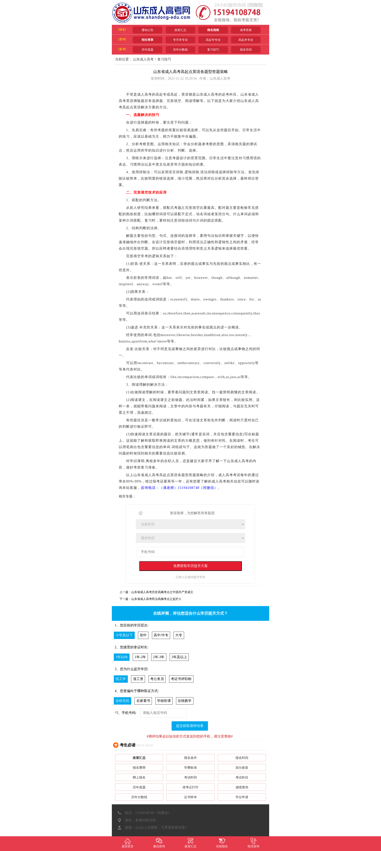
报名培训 (246, 49)
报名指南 (213, 30)
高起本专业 (245, 40)
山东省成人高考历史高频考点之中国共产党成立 (162, 592)
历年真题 (147, 49)
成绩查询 (241, 787)
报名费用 (139, 767)
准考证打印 (190, 787)
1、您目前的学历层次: (131, 625)
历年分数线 (180, 49)
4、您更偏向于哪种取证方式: (137, 691)
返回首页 (127, 842)
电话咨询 (253, 842)
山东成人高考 (143, 59)
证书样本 (190, 797)
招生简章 (147, 40)
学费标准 (190, 767)
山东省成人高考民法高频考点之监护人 (156, 599)
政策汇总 (180, 30)
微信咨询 (159, 842)
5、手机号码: (125, 713)
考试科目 (241, 777)
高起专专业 (213, 40)
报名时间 (241, 758)
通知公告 (147, 30)
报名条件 (190, 758)
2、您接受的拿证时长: (131, 647)
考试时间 (190, 777)
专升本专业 (180, 40)
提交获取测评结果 (190, 726)
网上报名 (139, 777)
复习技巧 (213, 49)
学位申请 (241, 797)
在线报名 (222, 842)
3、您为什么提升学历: (131, 669)
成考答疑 (246, 30)
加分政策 (241, 767)
